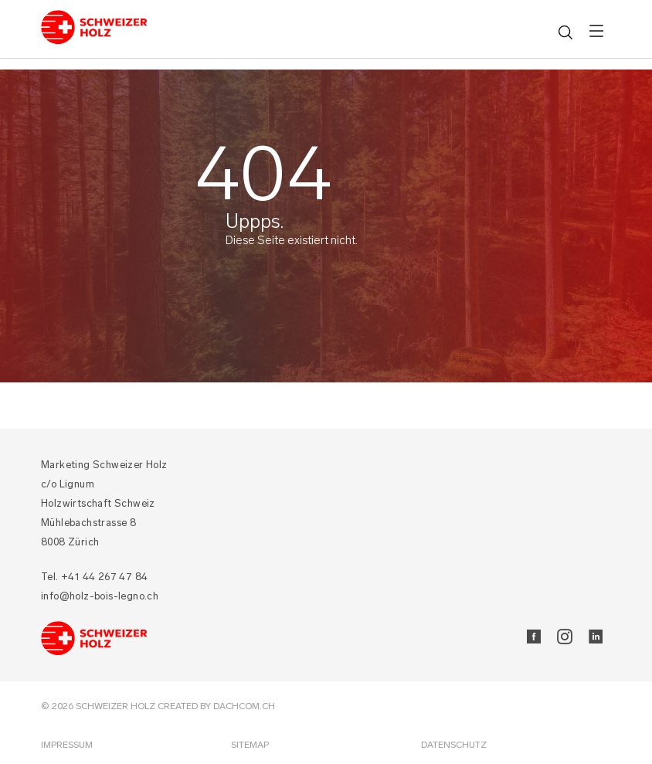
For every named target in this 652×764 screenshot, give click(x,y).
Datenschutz (454, 744)
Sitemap (250, 744)
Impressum (67, 744)
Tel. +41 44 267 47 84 (94, 576)
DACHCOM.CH (244, 706)
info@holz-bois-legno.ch (99, 596)
